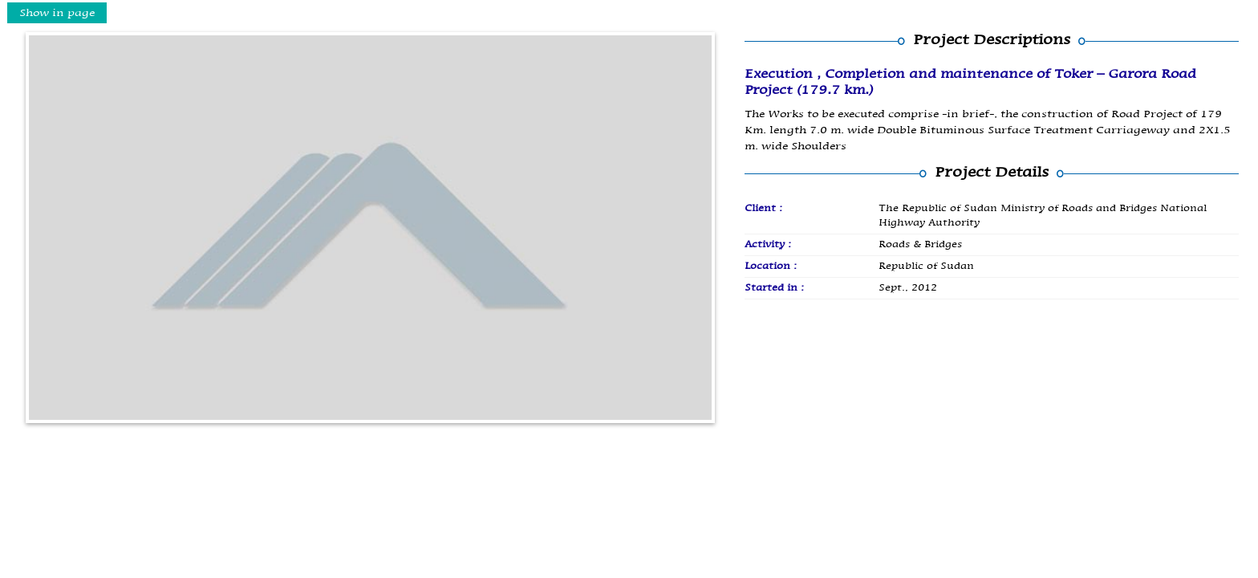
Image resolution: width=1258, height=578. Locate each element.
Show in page (57, 12)
